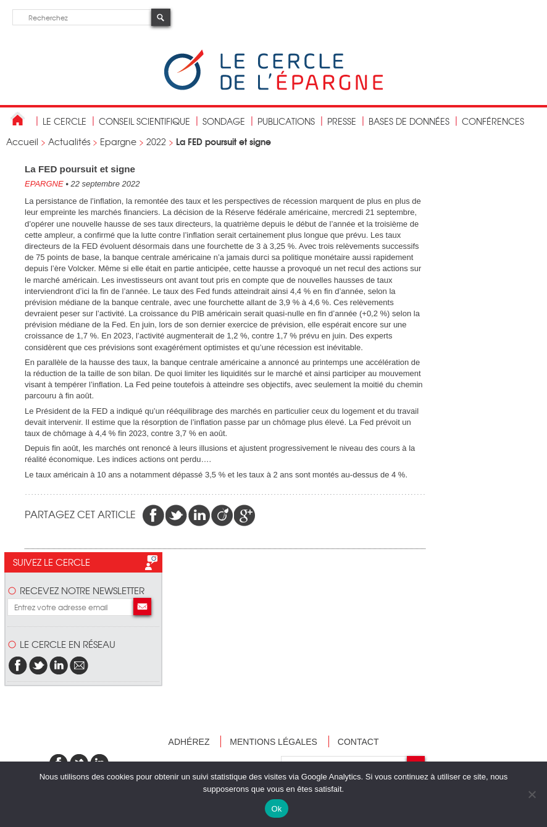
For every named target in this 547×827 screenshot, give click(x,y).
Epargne (118, 141)
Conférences (493, 121)
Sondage (224, 121)
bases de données (409, 121)
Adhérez (189, 742)
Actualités (69, 141)
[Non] (531, 794)
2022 (156, 141)
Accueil (22, 141)
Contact (358, 742)
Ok (276, 808)
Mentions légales (273, 742)
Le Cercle (64, 121)
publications (286, 121)
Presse (341, 121)
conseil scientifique (144, 121)
